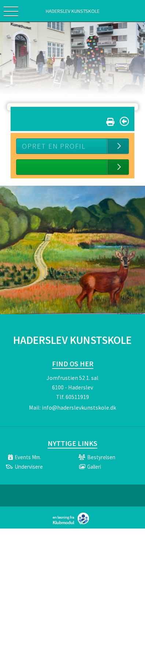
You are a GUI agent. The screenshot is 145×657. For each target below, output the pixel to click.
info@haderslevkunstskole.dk (79, 407)
